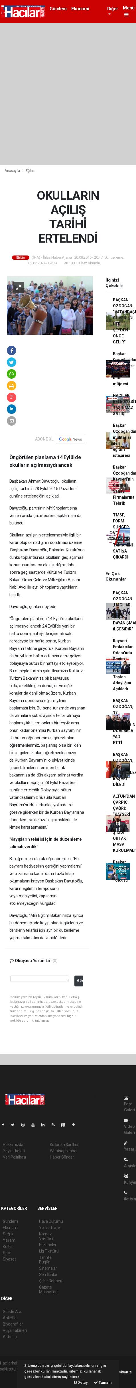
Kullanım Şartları (64, 1144)
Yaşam (9, 1240)
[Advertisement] (68, 94)
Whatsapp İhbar (64, 1151)
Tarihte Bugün (45, 1259)
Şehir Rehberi (50, 1281)
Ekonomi (80, 8)
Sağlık (8, 1234)
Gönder (80, 980)
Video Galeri (129, 1126)
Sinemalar (48, 1268)
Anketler (10, 1318)
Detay (81, 1382)
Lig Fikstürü (49, 1251)
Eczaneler (47, 1244)
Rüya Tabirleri (15, 1330)
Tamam (103, 1382)
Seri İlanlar (48, 1274)
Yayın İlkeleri (14, 1151)
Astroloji (10, 1336)
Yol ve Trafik (50, 1227)
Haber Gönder (62, 1157)
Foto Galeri (129, 1104)
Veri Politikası (14, 1157)
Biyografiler (13, 1324)
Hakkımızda (13, 1144)
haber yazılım (12, 1381)
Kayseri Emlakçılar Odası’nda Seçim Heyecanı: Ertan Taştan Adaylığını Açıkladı (123, 664)
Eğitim (30, 170)
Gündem (58, 8)
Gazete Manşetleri (48, 1289)
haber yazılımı (12, 1375)
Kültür (8, 1246)
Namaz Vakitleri (46, 1236)
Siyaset (9, 1259)
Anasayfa (13, 170)
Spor (7, 1253)
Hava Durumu (51, 1221)
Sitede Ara (12, 1311)
